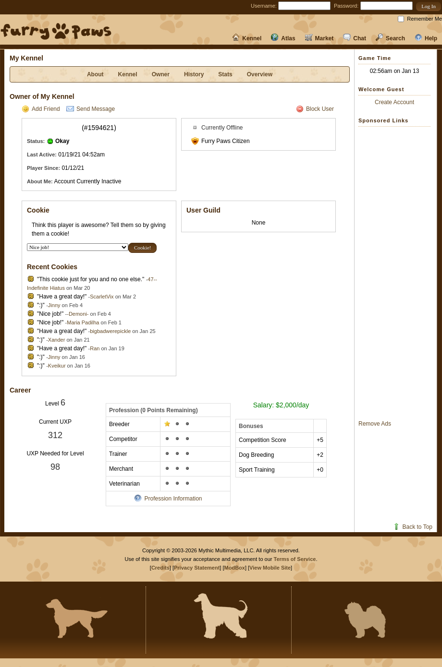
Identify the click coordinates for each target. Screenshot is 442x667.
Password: (346, 6)
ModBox (234, 568)
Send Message (90, 109)
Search (390, 38)
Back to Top (412, 527)
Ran (94, 348)
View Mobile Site (270, 568)
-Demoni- (77, 314)
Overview (259, 74)
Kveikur (57, 366)
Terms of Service (295, 559)
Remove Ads (374, 423)
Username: (264, 6)
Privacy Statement (197, 568)
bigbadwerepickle (110, 331)
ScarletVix (101, 296)
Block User (315, 109)
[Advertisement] (396, 273)
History (194, 74)
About (95, 74)
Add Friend (41, 109)
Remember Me (424, 19)
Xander (56, 340)
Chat (354, 38)
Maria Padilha (83, 322)
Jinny (54, 305)
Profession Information (168, 498)
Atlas (283, 38)
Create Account (394, 102)
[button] (429, 6)
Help (426, 38)
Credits (160, 568)
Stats (225, 74)
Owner (161, 74)
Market (319, 38)
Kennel (246, 38)
